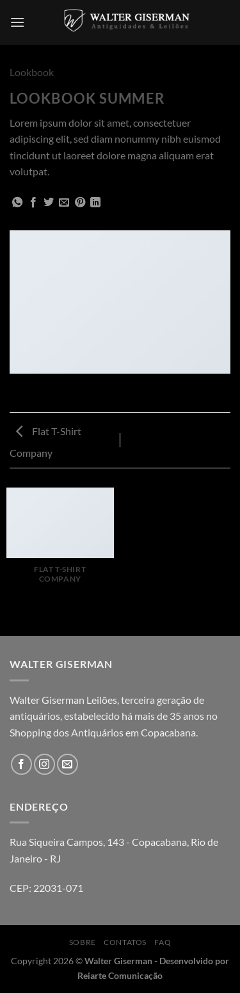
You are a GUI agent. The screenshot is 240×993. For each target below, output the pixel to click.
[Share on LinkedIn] (95, 203)
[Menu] (17, 22)
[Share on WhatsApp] (17, 203)
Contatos (125, 942)
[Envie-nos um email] (67, 764)
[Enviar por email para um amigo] (64, 203)
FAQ (162, 942)
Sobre (82, 942)
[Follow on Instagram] (44, 764)
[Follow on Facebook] (21, 764)
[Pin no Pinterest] (80, 203)
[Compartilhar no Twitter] (49, 203)
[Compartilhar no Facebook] (33, 203)
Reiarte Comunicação (120, 975)
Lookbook (32, 72)
